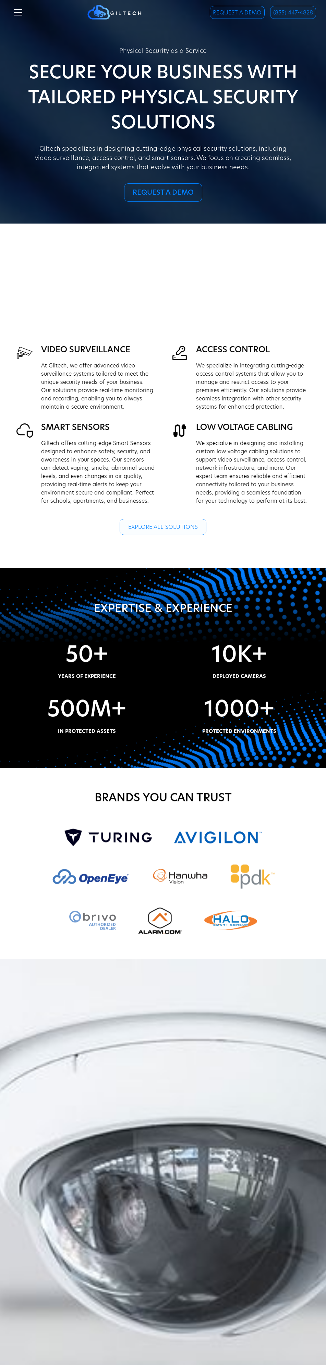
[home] (114, 12)
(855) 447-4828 (293, 13)
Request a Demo (237, 13)
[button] (17, 12)
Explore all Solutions (163, 527)
